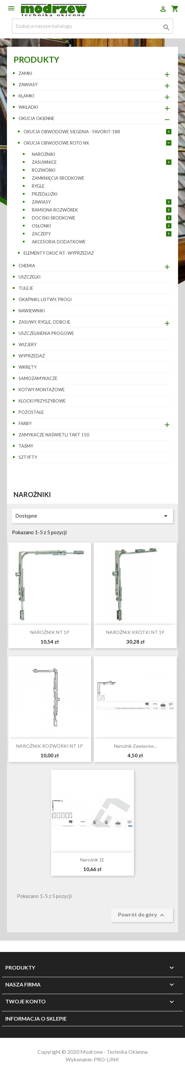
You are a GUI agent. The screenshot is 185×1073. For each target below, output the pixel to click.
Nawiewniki (32, 310)
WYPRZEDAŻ (32, 355)
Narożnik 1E (92, 859)
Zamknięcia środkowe (58, 178)
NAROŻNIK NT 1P (49, 632)
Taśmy (26, 446)
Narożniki (43, 154)
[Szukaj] (92, 26)
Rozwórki (43, 170)
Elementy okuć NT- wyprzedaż (59, 253)
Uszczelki (29, 277)
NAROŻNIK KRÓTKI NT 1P (135, 632)
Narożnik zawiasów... (135, 746)
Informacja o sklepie (36, 1018)
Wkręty (27, 367)
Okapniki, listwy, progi (45, 299)
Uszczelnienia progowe (46, 333)
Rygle (38, 186)
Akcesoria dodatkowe (59, 241)
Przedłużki (44, 194)
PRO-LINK (106, 1059)
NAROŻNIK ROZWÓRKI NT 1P (49, 746)
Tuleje (26, 288)
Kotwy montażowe (42, 389)
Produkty (36, 59)
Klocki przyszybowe (42, 401)
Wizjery (27, 344)
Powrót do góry (142, 915)
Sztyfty (28, 457)
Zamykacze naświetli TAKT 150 (54, 434)
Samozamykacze (38, 378)
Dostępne (92, 516)
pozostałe (31, 412)
